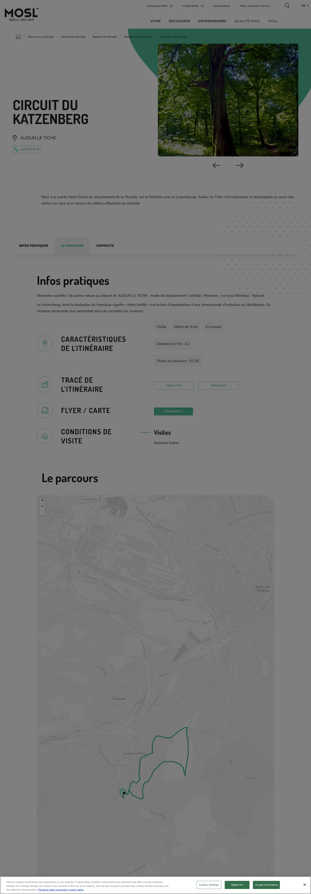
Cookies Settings (209, 885)
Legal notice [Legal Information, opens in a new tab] (76, 891)
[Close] (304, 885)
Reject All (237, 885)
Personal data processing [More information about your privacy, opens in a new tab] (53, 891)
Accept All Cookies (266, 885)
